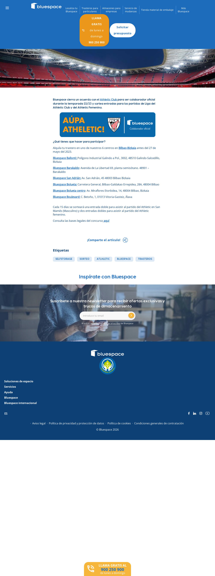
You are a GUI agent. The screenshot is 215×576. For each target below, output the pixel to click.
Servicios (10, 387)
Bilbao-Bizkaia (127, 148)
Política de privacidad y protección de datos (76, 423)
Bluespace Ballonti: (65, 158)
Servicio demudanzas (131, 10)
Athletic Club (109, 99)
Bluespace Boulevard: (66, 197)
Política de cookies (119, 423)
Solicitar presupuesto (123, 30)
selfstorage (63, 259)
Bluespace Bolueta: (65, 184)
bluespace (124, 259)
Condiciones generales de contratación (159, 423)
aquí (106, 221)
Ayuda (8, 392)
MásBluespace (183, 10)
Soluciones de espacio (18, 381)
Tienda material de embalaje (157, 9)
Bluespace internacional (20, 403)
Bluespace (11, 397)
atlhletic (103, 259)
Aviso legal (39, 423)
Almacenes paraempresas (111, 10)
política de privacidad (110, 323)
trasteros (145, 259)
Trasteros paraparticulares (90, 10)
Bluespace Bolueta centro (69, 191)
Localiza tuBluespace (71, 10)
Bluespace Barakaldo (66, 168)
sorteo (84, 259)
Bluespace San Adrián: (67, 178)
